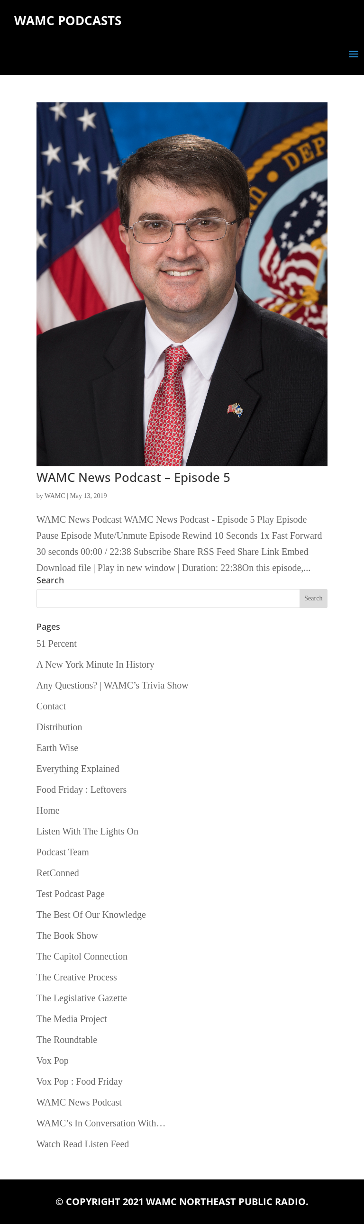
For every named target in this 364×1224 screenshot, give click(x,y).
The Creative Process (76, 977)
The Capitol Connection (81, 956)
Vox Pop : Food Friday (79, 1081)
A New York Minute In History (95, 664)
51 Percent (56, 643)
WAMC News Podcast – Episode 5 (133, 477)
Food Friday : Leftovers (81, 789)
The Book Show (67, 935)
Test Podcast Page (70, 894)
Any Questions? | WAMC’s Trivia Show (112, 685)
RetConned (57, 873)
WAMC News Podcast (79, 1102)
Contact (51, 706)
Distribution (59, 727)
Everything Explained (77, 768)
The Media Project (71, 1019)
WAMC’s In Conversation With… (101, 1123)
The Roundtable (66, 1039)
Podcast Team (62, 852)
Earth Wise (57, 748)
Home (48, 810)
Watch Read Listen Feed (82, 1144)
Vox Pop (52, 1060)
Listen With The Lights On (87, 831)
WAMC (55, 495)
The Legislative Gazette (81, 998)
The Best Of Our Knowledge (91, 914)
